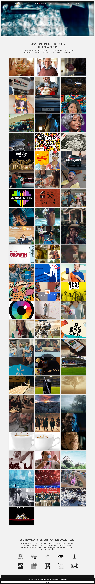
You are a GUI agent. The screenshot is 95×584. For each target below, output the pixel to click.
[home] (18, 3)
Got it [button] (72, 582)
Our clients (52, 3)
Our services (44, 3)
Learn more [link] (57, 582)
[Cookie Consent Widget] (47, 582)
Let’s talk (77, 3)
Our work (35, 3)
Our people (61, 3)
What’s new (69, 3)
